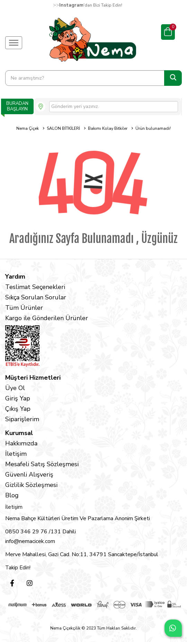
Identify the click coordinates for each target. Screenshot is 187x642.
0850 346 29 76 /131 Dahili (40, 531)
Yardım (15, 276)
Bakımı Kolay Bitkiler (107, 128)
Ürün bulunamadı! (153, 128)
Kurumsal (19, 433)
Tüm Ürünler (24, 308)
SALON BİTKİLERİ (63, 128)
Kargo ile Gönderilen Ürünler (46, 318)
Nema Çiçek (27, 128)
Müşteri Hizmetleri (33, 377)
